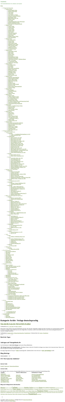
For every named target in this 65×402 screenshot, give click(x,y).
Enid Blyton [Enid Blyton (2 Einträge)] (61, 387)
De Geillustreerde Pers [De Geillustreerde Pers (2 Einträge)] (21, 387)
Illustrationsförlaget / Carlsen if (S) (18, 188)
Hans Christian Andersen (11, 251)
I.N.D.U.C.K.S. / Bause (5, 376)
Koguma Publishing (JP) (16, 243)
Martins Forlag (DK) (15, 175)
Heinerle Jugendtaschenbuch (14, 287)
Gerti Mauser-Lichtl (10, 254)
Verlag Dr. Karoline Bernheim (14, 15)
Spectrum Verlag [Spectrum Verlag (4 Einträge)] (26, 392)
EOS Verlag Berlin (12, 37)
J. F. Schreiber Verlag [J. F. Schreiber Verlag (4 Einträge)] (37, 389)
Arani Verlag (10, 12)
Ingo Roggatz (11, 89)
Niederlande (10, 224)
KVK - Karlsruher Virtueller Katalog (39, 381)
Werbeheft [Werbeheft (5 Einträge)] (20, 394)
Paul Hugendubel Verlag (13, 56)
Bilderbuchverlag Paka (12, 80)
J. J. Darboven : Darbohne (13, 285)
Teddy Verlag (11, 112)
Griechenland (11, 211)
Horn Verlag (10, 55)
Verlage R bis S (9, 88)
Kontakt (7, 315)
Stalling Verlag (11, 108)
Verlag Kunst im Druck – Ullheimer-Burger (17, 59)
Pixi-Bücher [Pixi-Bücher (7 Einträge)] (60, 391)
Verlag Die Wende (12, 34)
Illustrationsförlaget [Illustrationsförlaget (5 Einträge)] (29, 389)
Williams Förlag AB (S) (15, 194)
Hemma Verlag (11, 54)
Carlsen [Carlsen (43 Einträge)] (14, 387)
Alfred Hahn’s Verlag (12, 51)
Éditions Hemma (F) (15, 205)
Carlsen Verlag (11, 26)
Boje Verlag (10, 20)
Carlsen (41, 333)
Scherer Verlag (11, 95)
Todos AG (10, 114)
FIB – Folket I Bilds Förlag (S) (17, 186)
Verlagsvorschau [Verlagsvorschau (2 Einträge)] (44, 392)
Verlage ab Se (8, 104)
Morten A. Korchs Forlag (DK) (17, 176)
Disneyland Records (12, 273)
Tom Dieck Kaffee (12, 293)
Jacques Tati (8, 261)
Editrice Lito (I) (14, 219)
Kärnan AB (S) (14, 190)
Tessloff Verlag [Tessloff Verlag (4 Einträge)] (38, 392)
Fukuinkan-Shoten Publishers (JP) (18, 240)
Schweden (10, 185)
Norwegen (10, 182)
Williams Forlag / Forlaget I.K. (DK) (18, 178)
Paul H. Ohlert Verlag (12, 79)
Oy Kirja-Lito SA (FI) (15, 180)
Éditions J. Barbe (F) (15, 201)
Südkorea (10, 244)
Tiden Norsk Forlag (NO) (16, 184)
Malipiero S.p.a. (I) (14, 222)
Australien (10, 133)
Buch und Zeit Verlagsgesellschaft (15, 23)
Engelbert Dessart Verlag (13, 36)
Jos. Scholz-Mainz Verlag (13, 97)
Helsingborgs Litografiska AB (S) (17, 187)
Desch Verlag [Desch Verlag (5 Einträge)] (36, 387)
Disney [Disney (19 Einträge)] (41, 387)
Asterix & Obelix (9, 265)
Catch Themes (13, 400)
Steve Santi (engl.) (4, 377)
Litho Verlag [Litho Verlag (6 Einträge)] (12, 391)
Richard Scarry (9, 258)
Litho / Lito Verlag (12, 60)
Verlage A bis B (9, 9)
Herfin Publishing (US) (15, 162)
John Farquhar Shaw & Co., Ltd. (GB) (18, 149)
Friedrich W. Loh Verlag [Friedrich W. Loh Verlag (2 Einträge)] (9, 389)
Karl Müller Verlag (12, 72)
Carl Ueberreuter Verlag (13, 117)
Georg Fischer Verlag (12, 43)
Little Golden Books (12, 279)
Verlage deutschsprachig (8, 8)
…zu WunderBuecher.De (11, 311)
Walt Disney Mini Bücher (13, 281)
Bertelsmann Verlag (12, 17)
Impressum (8, 316)
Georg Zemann (9, 262)
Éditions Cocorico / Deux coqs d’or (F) (19, 203)
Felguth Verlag (11, 42)
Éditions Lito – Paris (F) (16, 207)
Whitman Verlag (11, 125)
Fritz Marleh (10, 66)
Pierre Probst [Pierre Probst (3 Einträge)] (55, 391)
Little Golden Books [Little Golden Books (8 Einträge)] (20, 391)
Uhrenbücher (8, 276)
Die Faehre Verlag (11, 39)
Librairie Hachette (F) (15, 209)
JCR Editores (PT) (14, 229)
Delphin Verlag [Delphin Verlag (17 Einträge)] (28, 387)
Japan (9, 237)
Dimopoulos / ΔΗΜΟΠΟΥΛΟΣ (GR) (18, 212)
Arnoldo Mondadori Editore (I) (17, 217)
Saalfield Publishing (12, 91)
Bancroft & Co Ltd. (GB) (16, 138)
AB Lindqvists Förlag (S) (16, 191)
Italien (9, 215)
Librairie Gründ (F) (15, 208)
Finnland (10, 179)
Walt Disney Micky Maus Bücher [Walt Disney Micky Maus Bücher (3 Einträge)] (57, 392)
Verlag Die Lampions (12, 33)
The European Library (36, 376)
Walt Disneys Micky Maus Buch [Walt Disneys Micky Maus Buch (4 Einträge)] (6, 394)
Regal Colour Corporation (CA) (17, 155)
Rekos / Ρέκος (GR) (15, 213)
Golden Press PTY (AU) (16, 135)
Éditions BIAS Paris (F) (15, 202)
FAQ (7, 302)
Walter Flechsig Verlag (12, 45)
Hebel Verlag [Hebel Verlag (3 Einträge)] (23, 389)
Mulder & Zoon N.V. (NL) (16, 227)
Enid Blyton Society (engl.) (6, 378)
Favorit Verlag (11, 41)
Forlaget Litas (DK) (15, 172)
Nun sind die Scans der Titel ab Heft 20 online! (16, 324)
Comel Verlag (11, 28)
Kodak (9, 290)
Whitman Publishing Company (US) (18, 167)
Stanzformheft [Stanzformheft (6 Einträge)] (33, 392)
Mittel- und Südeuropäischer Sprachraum (14, 195)
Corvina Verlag (11, 29)
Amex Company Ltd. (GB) (16, 137)
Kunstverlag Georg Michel (13, 68)
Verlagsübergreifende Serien (11, 277)
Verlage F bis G (9, 38)
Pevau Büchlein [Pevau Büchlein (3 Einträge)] (50, 391)
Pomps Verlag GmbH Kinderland (15, 86)
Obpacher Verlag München (13, 77)
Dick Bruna (8, 252)
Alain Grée (8, 253)
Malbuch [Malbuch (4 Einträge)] (30, 391)
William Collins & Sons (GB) (17, 143)
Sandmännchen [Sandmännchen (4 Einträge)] (9, 392)
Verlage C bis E (9, 25)
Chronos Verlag (11, 27)
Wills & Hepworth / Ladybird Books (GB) (19, 150)
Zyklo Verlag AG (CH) (12, 129)
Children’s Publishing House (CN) (18, 236)
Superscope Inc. (11, 110)
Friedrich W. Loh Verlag (13, 62)
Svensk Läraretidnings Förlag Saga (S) (18, 193)
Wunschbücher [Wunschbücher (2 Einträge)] (39, 394)
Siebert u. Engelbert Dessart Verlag (15, 105)
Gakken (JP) (13, 241)
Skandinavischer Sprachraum (11, 169)
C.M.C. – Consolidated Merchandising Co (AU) (20, 134)
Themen (4, 263)
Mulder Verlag (11, 73)
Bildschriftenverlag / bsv (13, 18)
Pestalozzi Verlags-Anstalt (13, 84)
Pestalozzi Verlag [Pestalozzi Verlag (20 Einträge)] (42, 391)
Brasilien (10, 248)
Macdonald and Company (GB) (17, 144)
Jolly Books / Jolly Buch (13, 278)
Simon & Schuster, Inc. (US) (16, 164)
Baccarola (10, 271)
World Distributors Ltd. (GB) (17, 151)
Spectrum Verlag (11, 106)
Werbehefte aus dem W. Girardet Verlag (16, 296)
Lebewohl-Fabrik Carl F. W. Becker (15, 292)
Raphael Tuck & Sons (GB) (16, 147)
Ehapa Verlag (11, 35)
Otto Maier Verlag (11, 64)
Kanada (9, 153)
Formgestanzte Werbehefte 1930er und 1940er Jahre (18, 295)
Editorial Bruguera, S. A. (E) (16, 232)
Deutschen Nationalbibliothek (38, 374)
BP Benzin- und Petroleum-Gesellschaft (16, 284)
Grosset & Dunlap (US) (15, 160)
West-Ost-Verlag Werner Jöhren (14, 124)
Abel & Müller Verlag (12, 10)
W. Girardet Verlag (12, 48)
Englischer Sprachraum (10, 132)
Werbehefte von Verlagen (11, 294)
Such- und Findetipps (10, 306)
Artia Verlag (10, 13)
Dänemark (10, 170)
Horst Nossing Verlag (12, 75)
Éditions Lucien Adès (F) (13, 274)
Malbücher (8, 268)
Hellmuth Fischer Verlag (13, 44)
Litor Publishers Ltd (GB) (16, 142)
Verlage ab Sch (9, 94)
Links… (4, 310)
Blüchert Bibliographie (5, 375)
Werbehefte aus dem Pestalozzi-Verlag (16, 298)
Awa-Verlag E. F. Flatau (13, 14)
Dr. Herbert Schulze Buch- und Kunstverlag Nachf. (18, 101)
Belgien (9, 196)
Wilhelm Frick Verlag (12, 47)
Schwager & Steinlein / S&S (14, 102)
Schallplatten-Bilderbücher (11, 269)
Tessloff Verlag (11, 113)
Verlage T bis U (9, 111)
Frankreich (10, 200)
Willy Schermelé (9, 259)
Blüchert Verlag (11, 19)
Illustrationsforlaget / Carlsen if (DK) (18, 174)
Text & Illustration (7, 250)
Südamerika (8, 246)
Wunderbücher (27, 333)
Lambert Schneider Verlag (13, 96)
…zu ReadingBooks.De (10, 312)
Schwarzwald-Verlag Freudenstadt (15, 103)
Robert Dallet (18, 379)
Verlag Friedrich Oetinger (13, 78)
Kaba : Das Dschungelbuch (13, 288)
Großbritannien (11, 136)
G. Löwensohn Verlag (12, 61)
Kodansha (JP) (14, 242)
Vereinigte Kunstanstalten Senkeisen (15, 122)
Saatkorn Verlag (11, 93)
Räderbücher (8, 275)
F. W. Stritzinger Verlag (13, 109)
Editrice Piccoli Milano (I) (16, 220)
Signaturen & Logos (10, 304)
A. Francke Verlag (12, 46)
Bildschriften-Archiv (5, 379)
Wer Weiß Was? (9, 309)
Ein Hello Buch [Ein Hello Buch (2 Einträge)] (57, 387)
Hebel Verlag (10, 52)
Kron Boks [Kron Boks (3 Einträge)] (8, 391)
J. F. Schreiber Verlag (12, 99)
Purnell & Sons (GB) (15, 146)
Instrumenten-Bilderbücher (11, 267)
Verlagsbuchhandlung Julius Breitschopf (16, 21)
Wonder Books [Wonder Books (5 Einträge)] (25, 394)
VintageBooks (3, 1)
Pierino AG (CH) (11, 85)
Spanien (9, 230)
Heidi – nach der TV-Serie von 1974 (13, 266)
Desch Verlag (11, 31)
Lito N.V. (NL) (14, 226)
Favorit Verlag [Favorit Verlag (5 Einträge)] (3, 389)
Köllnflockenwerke (12, 291)
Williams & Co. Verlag (12, 126)
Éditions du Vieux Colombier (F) (17, 204)
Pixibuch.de (3, 373)
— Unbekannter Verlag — (13, 118)
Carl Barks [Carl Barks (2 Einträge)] (10, 387)
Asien (7, 234)
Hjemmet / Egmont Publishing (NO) (18, 183)
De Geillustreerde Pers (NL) (16, 225)
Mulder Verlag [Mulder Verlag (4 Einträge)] (34, 391)
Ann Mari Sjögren (9, 260)
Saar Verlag (10, 92)
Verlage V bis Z (9, 121)
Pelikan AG (10, 81)
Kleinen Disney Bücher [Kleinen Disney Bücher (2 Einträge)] (47, 389)
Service (4, 300)
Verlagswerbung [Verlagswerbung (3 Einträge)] (49, 392)
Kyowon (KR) (14, 245)
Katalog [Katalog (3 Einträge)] (42, 389)
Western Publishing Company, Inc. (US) (19, 166)
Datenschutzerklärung (10, 317)
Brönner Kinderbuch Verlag (13, 22)
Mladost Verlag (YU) (12, 69)
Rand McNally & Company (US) (17, 163)
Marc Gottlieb (19, 326)
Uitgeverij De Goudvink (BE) (17, 199)
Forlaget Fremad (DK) (15, 171)
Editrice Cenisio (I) (15, 218)
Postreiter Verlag (11, 87)
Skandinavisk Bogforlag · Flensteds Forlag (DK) (20, 177)
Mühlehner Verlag (11, 71)
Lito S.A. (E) (13, 233)
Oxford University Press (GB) (17, 145)
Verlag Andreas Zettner (13, 127)
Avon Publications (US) (15, 159)
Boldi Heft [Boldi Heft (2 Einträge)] (6, 387)
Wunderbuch (45, 333)
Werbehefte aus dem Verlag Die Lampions (16, 299)
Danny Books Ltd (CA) (15, 154)
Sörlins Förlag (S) (14, 192)
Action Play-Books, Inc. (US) (17, 158)
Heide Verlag (10, 53)
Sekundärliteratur (9, 303)
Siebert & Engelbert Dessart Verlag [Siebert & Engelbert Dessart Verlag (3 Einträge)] (17, 392)
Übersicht (10, 270)
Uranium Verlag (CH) (12, 120)
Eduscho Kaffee (11, 286)
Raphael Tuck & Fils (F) (16, 210)
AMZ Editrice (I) (14, 216)
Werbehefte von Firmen (10, 282)
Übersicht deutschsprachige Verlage (13, 307)
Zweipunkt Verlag (11, 128)
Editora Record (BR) (15, 249)
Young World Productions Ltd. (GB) (18, 152)
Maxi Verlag (10, 67)
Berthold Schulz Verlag (13, 100)
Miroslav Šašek (9, 257)
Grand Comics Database (37, 377)
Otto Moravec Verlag (12, 70)
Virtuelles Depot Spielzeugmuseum (39, 380)
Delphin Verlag (11, 30)
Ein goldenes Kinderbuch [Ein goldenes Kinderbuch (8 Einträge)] (49, 387)
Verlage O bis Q (9, 76)
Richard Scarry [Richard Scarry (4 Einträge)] (3, 392)
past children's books (5, 381)
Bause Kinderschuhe (12, 283)
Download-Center (9, 301)
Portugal (10, 228)
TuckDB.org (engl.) (5, 380)
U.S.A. (9, 157)
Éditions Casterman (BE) (16, 197)
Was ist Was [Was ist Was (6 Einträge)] (15, 394)
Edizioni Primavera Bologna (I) (17, 221)
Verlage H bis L (9, 50)
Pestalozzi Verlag (11, 83)
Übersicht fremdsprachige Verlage (12, 308)
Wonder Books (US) (15, 168)
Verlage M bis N (9, 63)
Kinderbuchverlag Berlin (13, 58)
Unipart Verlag (11, 119)
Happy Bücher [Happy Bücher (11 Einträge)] (17, 389)
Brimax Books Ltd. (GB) (16, 139)
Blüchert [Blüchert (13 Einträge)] (3, 387)
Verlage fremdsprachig (7, 130)
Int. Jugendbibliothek (36, 375)
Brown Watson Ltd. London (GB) (17, 141)
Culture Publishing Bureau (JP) (17, 238)
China (9, 235)
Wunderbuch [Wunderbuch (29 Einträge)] (32, 394)
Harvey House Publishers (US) (17, 161)
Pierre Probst (8, 255)
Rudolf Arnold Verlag (12, 11)
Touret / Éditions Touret (13, 116)
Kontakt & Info (6, 313)
